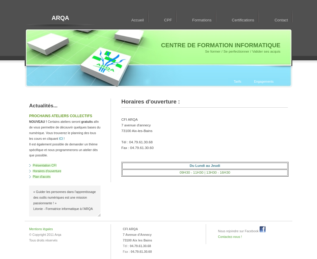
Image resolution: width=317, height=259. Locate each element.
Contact (281, 20)
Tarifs (237, 81)
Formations (201, 20)
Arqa (57, 234)
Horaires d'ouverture (47, 171)
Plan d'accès (42, 176)
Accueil (137, 20)
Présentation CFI (45, 165)
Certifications (243, 20)
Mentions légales (41, 229)
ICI (61, 138)
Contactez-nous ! (230, 236)
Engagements (264, 81)
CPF (168, 20)
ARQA (60, 18)
